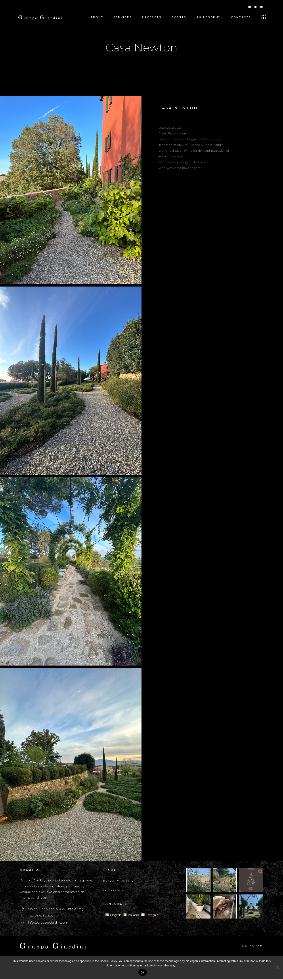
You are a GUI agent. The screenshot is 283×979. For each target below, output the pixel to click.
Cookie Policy (117, 890)
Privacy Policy (118, 881)
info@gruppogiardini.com (48, 922)
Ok (142, 972)
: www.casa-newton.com (183, 168)
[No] (277, 967)
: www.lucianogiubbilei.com (185, 162)
